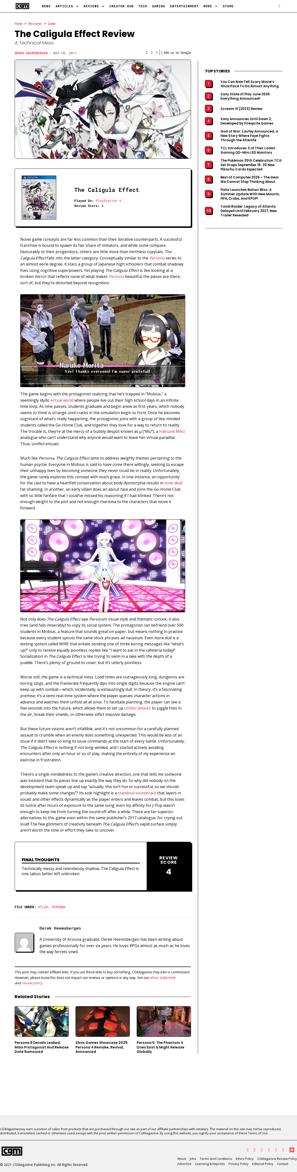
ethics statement (163, 977)
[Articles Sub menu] (77, 6)
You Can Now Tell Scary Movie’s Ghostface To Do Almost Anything (249, 84)
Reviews (91, 6)
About (181, 1158)
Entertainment (184, 6)
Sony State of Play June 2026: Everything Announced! (245, 96)
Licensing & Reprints (210, 1164)
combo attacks (137, 708)
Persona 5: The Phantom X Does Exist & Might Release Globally (160, 1047)
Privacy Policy (239, 1164)
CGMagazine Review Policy (277, 1158)
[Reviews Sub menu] (103, 6)
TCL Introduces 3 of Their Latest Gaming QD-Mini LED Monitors (247, 150)
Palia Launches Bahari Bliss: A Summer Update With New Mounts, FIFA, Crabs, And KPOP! (250, 194)
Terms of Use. (258, 1133)
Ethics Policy (245, 1158)
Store (228, 6)
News (46, 6)
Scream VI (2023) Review (241, 109)
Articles (64, 6)
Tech (142, 6)
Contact (282, 1164)
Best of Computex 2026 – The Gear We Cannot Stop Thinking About (249, 179)
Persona (58, 907)
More (207, 6)
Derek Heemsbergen (31, 53)
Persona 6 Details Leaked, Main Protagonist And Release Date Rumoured (42, 1047)
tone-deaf (173, 483)
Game (52, 23)
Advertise (184, 1164)
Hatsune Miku (172, 431)
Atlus (43, 907)
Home (18, 23)
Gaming (158, 6)
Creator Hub (121, 6)
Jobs (193, 1158)
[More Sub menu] (216, 6)
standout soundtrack (137, 793)
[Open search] (279, 6)
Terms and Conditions (216, 1158)
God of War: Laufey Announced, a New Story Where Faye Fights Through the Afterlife (249, 135)
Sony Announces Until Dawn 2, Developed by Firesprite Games (246, 121)
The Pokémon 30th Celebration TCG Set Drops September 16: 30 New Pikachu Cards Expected (251, 165)
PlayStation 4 (108, 200)
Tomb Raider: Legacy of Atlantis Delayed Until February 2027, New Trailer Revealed (248, 211)
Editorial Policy (262, 1164)
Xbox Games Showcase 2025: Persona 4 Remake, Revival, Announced (102, 1047)
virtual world (61, 400)
